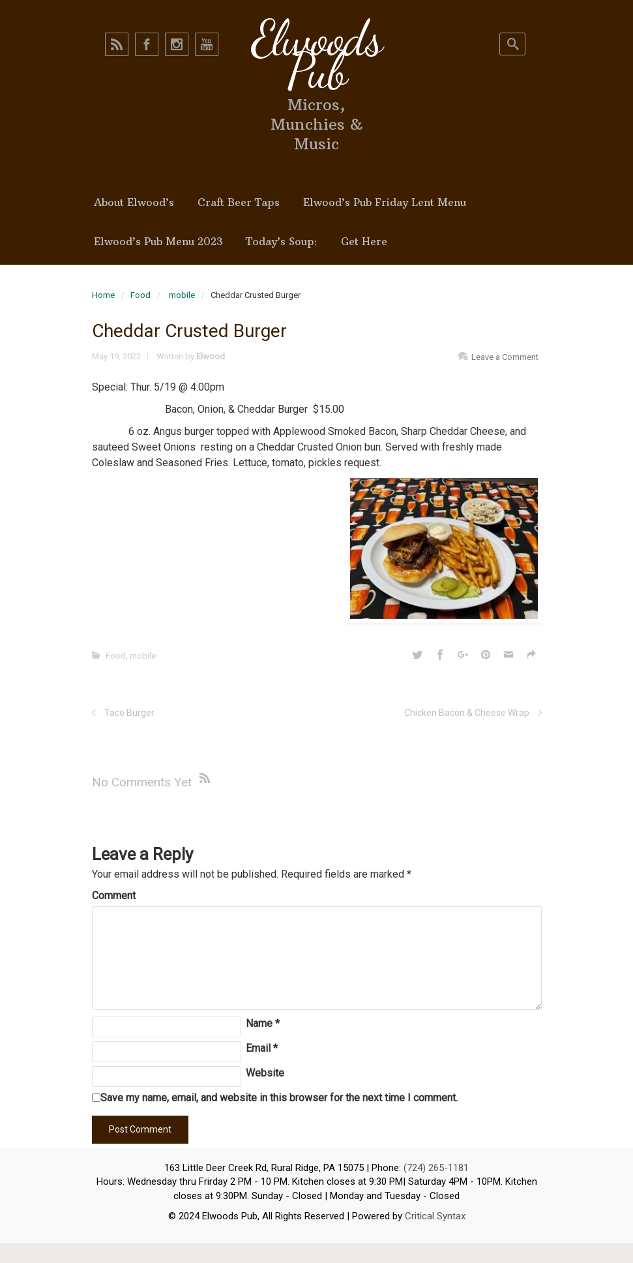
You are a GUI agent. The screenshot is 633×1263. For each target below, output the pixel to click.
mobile (182, 295)
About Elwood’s (134, 202)
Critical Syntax (435, 1216)
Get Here (364, 241)
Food (140, 295)
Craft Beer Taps (239, 202)
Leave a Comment (504, 357)
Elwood (210, 356)
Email (262, 1048)
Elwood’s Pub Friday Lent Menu (384, 202)
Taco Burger (129, 712)
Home (103, 295)
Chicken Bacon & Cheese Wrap (466, 712)
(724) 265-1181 (436, 1168)
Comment (114, 895)
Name (263, 1023)
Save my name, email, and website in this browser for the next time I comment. (279, 1098)
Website (265, 1073)
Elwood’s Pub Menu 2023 (158, 241)
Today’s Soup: (281, 241)
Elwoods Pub (317, 54)
